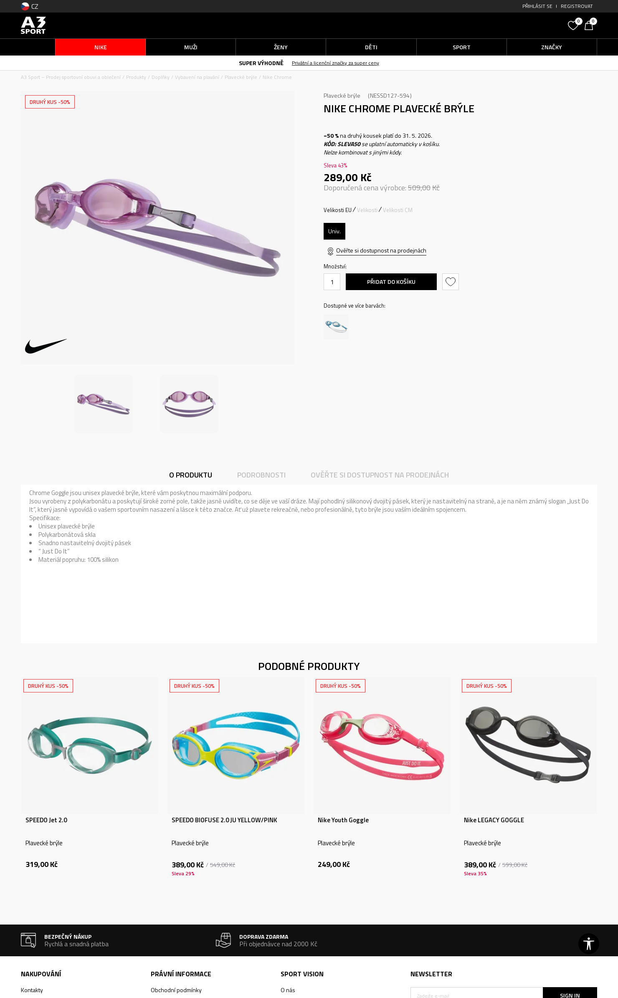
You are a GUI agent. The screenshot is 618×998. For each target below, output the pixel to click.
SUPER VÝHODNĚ (261, 62)
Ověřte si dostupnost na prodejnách (381, 250)
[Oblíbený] (574, 24)
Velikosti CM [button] (398, 210)
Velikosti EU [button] (338, 210)
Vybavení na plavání (197, 77)
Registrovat (577, 6)
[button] (501, 25)
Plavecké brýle (241, 77)
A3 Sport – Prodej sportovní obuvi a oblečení (71, 77)
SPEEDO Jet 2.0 (46, 820)
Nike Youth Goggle (343, 820)
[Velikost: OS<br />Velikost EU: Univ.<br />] (334, 231)
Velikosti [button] (367, 210)
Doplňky (161, 77)
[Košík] (591, 24)
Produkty (136, 77)
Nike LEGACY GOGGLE (494, 820)
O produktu (190, 474)
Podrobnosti (261, 474)
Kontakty (32, 989)
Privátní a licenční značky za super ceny (335, 63)
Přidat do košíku (391, 281)
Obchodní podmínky (176, 989)
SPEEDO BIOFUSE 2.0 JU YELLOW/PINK (224, 820)
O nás (288, 989)
